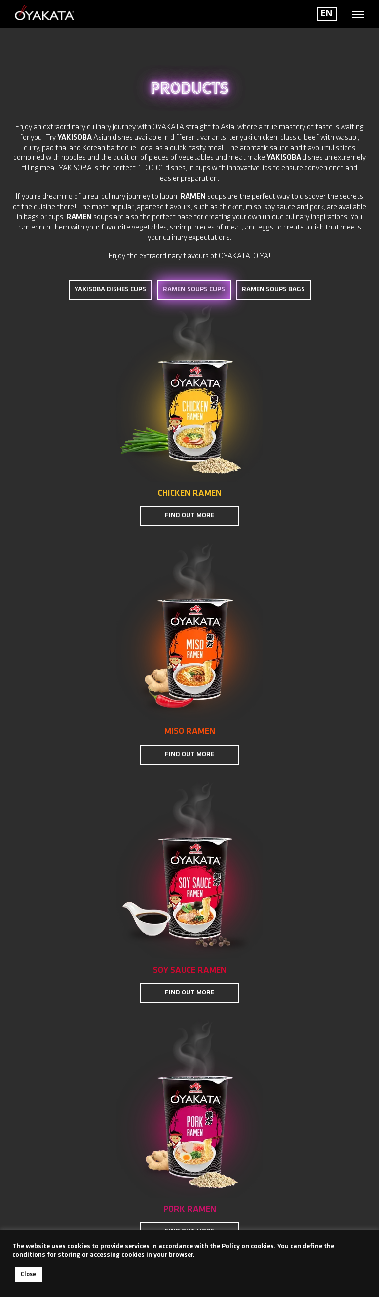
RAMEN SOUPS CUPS (194, 290)
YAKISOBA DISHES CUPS (110, 289)
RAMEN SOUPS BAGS (273, 289)
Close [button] (28, 1274)
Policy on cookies (248, 1246)
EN (326, 14)
